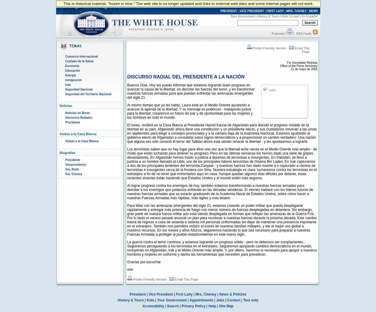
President (138, 294)
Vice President (161, 294)
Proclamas (72, 122)
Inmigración (73, 80)
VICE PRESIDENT (252, 11)
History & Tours (268, 16)
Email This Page (183, 279)
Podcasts (278, 33)
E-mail (295, 16)
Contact (234, 300)
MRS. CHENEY (296, 11)
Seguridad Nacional (79, 89)
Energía (70, 75)
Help (212, 306)
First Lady (184, 294)
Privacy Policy (193, 306)
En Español (310, 16)
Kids (285, 16)
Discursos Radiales (78, 117)
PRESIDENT (228, 11)
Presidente (72, 160)
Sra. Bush (72, 169)
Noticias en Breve (77, 113)
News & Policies (232, 294)
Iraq (67, 84)
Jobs (220, 300)
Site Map (226, 306)
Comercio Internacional (81, 56)
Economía (72, 66)
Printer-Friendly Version (266, 48)
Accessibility (153, 306)
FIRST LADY (275, 11)
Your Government (242, 16)
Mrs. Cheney (205, 294)
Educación (72, 70)
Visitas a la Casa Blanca (82, 141)
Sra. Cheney (73, 174)
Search (173, 306)
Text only (250, 300)
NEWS (313, 11)
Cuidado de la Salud (79, 61)
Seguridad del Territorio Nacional (88, 94)
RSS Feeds (304, 33)
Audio (272, 90)
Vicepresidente (75, 164)
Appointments (201, 300)
